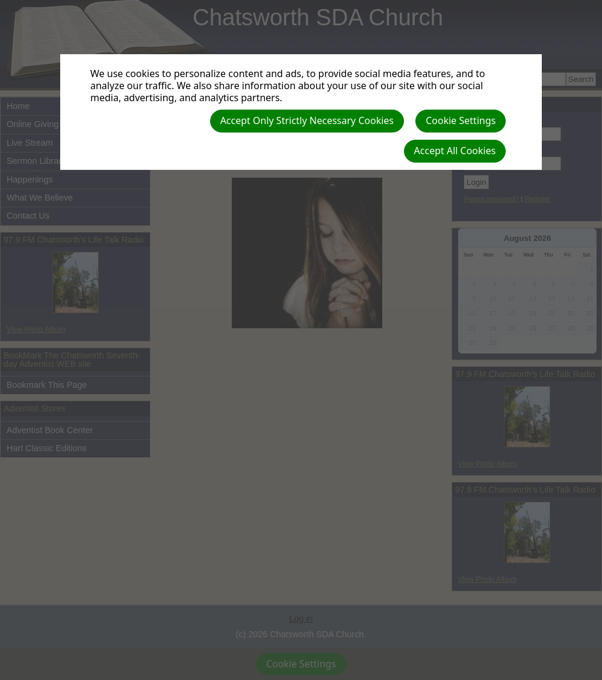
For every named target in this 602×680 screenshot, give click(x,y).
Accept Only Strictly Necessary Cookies (307, 120)
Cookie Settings (460, 120)
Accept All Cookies (455, 150)
